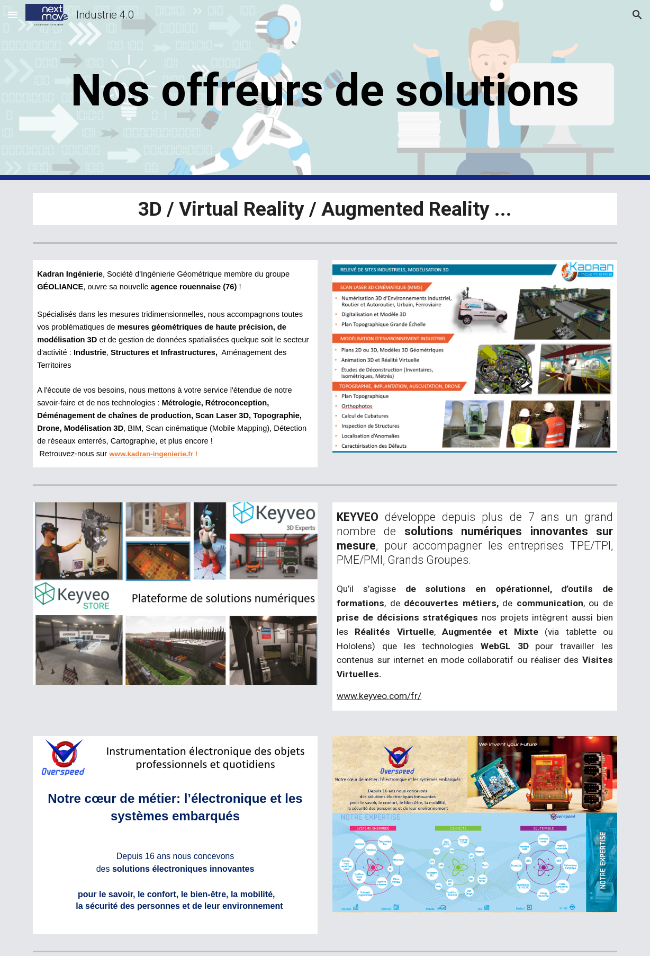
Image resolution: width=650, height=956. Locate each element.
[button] (12, 14)
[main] (325, 90)
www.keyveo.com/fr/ (379, 696)
